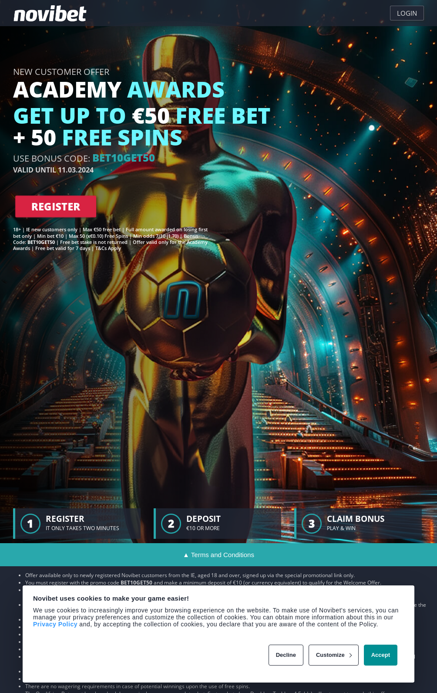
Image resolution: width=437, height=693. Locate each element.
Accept (380, 655)
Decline (286, 655)
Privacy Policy (55, 624)
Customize (334, 655)
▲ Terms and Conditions (218, 554)
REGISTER (55, 206)
